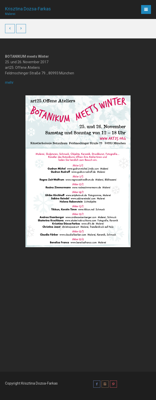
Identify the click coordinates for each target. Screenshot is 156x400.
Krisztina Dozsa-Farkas (28, 9)
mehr (9, 82)
